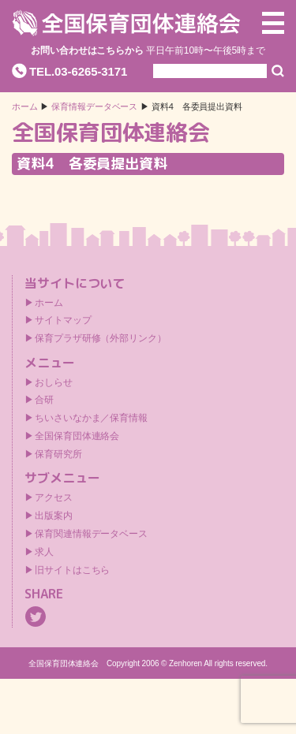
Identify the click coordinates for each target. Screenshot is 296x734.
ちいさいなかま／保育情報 (91, 417)
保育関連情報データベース (91, 533)
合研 (44, 399)
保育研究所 (58, 454)
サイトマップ (63, 320)
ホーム (25, 106)
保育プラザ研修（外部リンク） (101, 338)
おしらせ (54, 382)
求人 (44, 551)
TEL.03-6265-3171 (78, 71)
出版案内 (54, 515)
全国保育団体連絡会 (77, 436)
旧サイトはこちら (72, 570)
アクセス (54, 497)
